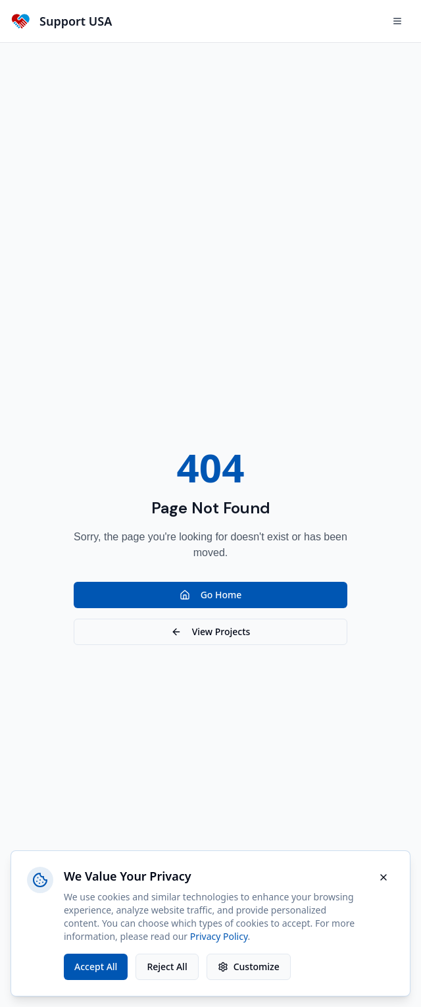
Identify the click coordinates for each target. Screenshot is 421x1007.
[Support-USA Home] (61, 21)
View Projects (211, 631)
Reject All (167, 966)
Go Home (211, 594)
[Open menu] (397, 21)
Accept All (95, 966)
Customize (249, 966)
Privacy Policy (219, 936)
